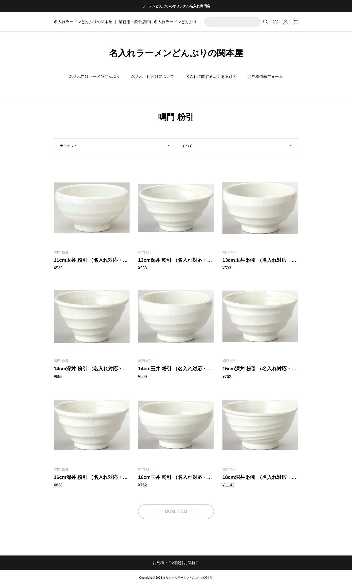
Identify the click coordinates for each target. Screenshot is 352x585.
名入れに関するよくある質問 (211, 76)
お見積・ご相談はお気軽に (176, 563)
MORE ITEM (176, 511)
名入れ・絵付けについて (152, 76)
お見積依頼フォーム (265, 76)
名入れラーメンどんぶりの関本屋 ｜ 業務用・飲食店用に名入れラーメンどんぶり (125, 22)
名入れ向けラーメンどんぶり (94, 76)
